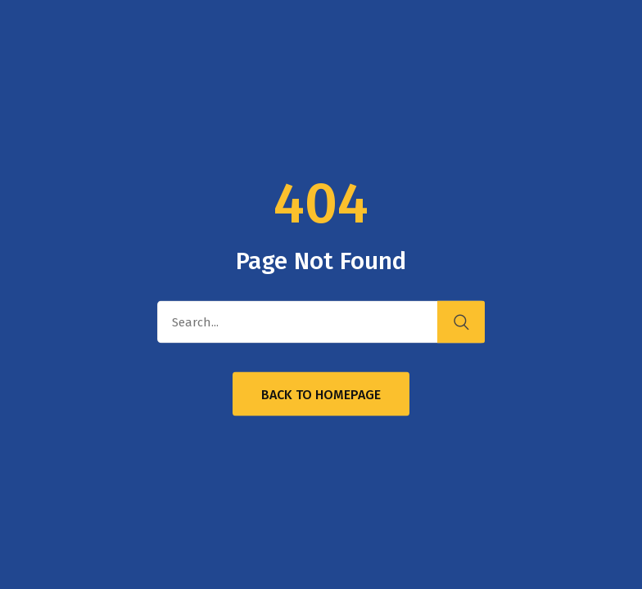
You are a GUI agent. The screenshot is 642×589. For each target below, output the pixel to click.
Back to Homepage (321, 394)
